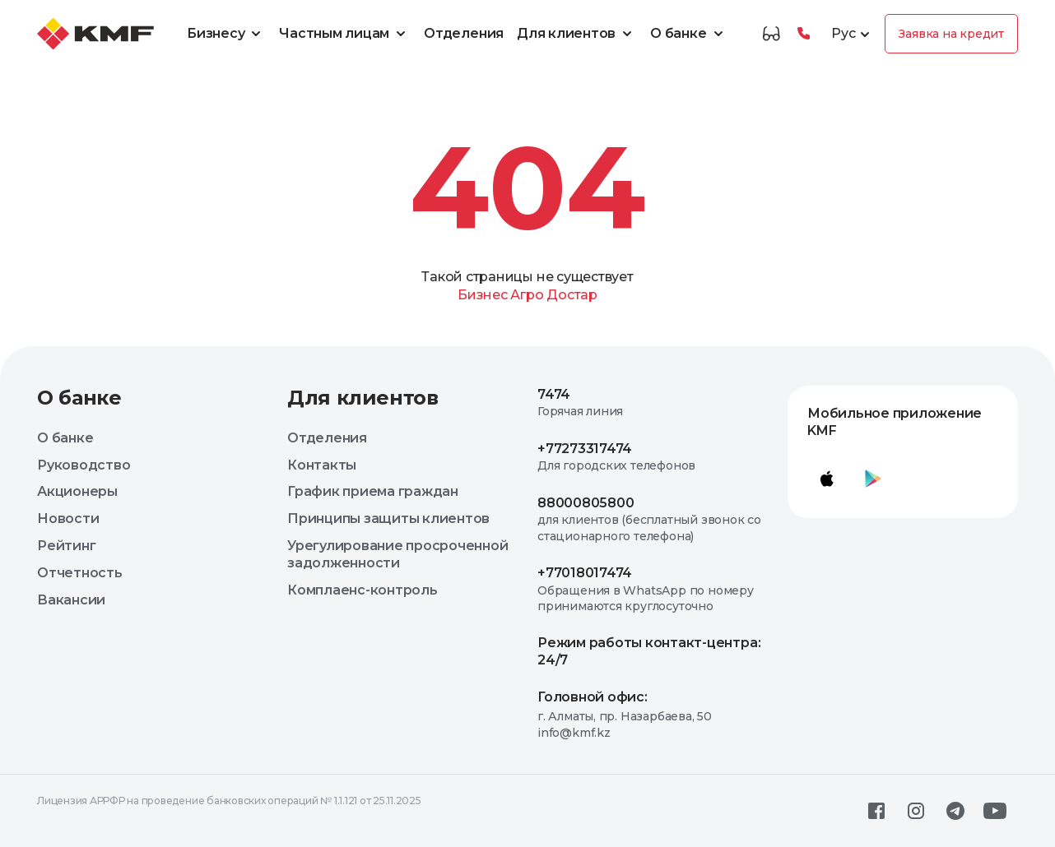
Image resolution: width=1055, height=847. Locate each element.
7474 (553, 394)
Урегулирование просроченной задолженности (398, 554)
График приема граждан (372, 491)
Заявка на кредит (951, 33)
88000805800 (585, 503)
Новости (68, 518)
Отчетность (80, 573)
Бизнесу (226, 34)
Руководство (83, 465)
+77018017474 (584, 573)
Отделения (464, 33)
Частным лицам (345, 34)
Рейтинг (66, 545)
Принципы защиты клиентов (388, 518)
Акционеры (77, 491)
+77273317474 (584, 448)
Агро (526, 295)
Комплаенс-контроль (362, 590)
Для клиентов (577, 34)
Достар (571, 295)
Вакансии (71, 600)
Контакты (321, 465)
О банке (688, 34)
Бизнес (483, 295)
